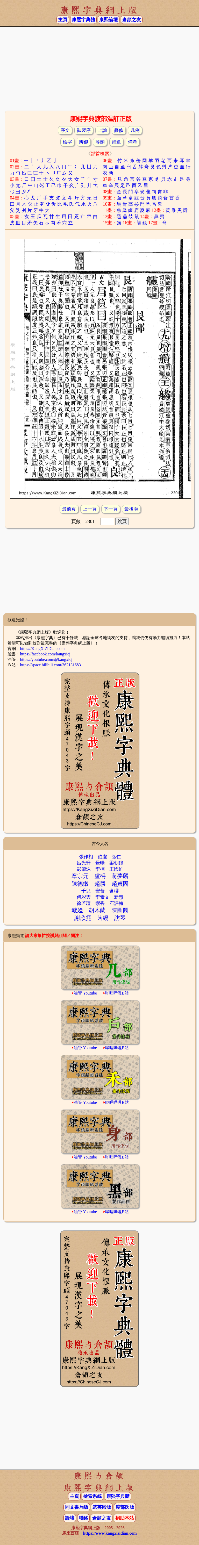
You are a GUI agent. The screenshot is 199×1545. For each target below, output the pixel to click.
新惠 (118, 897)
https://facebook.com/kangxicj (45, 654)
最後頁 (131, 509)
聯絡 (83, 1518)
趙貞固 (120, 884)
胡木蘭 (97, 910)
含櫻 (114, 890)
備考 (132, 142)
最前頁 (69, 509)
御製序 (84, 130)
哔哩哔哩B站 (117, 993)
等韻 (100, 142)
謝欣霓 (82, 918)
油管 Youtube (85, 993)
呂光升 (84, 863)
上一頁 (90, 509)
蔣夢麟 (120, 876)
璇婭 (77, 910)
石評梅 (116, 903)
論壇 (69, 1518)
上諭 (102, 130)
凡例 (135, 130)
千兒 (86, 890)
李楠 (100, 869)
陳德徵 (80, 884)
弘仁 (116, 856)
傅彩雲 (84, 897)
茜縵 (103, 918)
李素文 (102, 897)
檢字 (67, 142)
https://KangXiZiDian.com (42, 648)
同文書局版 (76, 1507)
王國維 (116, 869)
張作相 (86, 856)
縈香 (100, 903)
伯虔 (102, 856)
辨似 (83, 142)
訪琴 (120, 918)
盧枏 (100, 876)
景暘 (100, 863)
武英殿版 (102, 1507)
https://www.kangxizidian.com (110, 1533)
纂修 (118, 130)
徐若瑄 (84, 903)
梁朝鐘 (116, 863)
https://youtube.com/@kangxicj (46, 659)
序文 (65, 130)
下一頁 (111, 509)
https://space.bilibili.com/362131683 (50, 665)
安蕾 (100, 890)
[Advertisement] (99, 68)
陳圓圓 (120, 910)
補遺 (116, 142)
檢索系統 (92, 1496)
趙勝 (100, 884)
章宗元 (80, 876)
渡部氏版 (125, 1507)
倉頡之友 (131, 19)
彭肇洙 (84, 869)
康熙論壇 (108, 19)
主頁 (62, 19)
